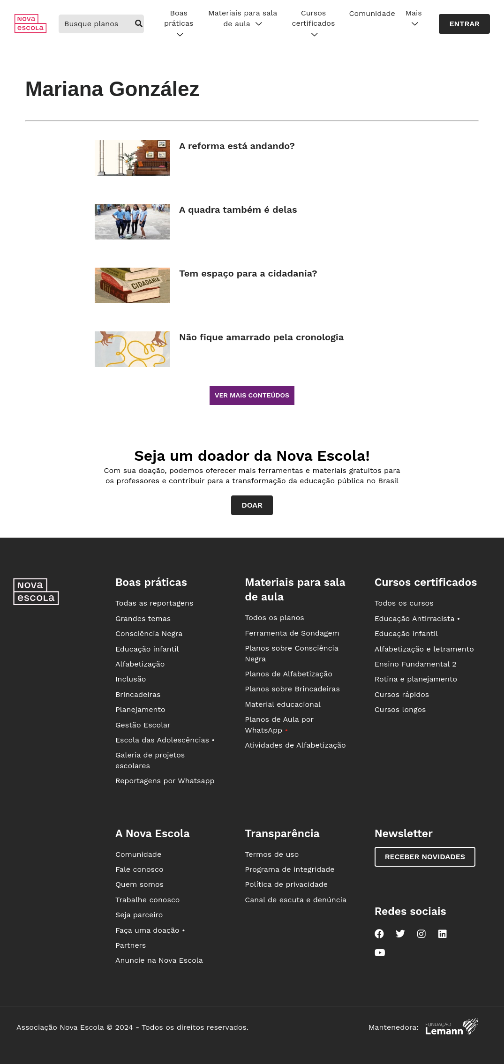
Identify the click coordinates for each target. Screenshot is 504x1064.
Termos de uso (272, 854)
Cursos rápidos (402, 694)
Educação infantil (147, 648)
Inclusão (130, 678)
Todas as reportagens (154, 603)
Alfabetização (140, 663)
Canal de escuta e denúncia (295, 899)
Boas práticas (178, 23)
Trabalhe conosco (147, 899)
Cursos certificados (313, 23)
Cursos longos (400, 709)
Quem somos (139, 884)
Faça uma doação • (150, 930)
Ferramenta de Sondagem (292, 633)
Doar (252, 505)
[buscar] (139, 24)
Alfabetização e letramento (424, 648)
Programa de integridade (289, 869)
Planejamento (140, 709)
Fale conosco (139, 869)
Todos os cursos (404, 603)
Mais (413, 18)
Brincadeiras (137, 694)
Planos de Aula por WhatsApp (279, 724)
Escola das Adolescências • (165, 739)
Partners (130, 945)
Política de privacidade (286, 884)
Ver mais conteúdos (252, 395)
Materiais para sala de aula (242, 18)
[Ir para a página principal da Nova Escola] (30, 30)
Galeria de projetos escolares (150, 760)
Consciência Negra (148, 633)
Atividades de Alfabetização (295, 745)
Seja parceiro (139, 914)
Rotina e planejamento (416, 678)
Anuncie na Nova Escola (159, 960)
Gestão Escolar (143, 724)
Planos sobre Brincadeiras (292, 688)
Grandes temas (143, 618)
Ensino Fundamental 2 (416, 663)
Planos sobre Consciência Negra (291, 653)
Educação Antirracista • (417, 618)
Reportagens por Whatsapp (165, 780)
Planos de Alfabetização (288, 673)
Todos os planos (274, 617)
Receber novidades (425, 856)
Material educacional (283, 704)
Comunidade (372, 13)
